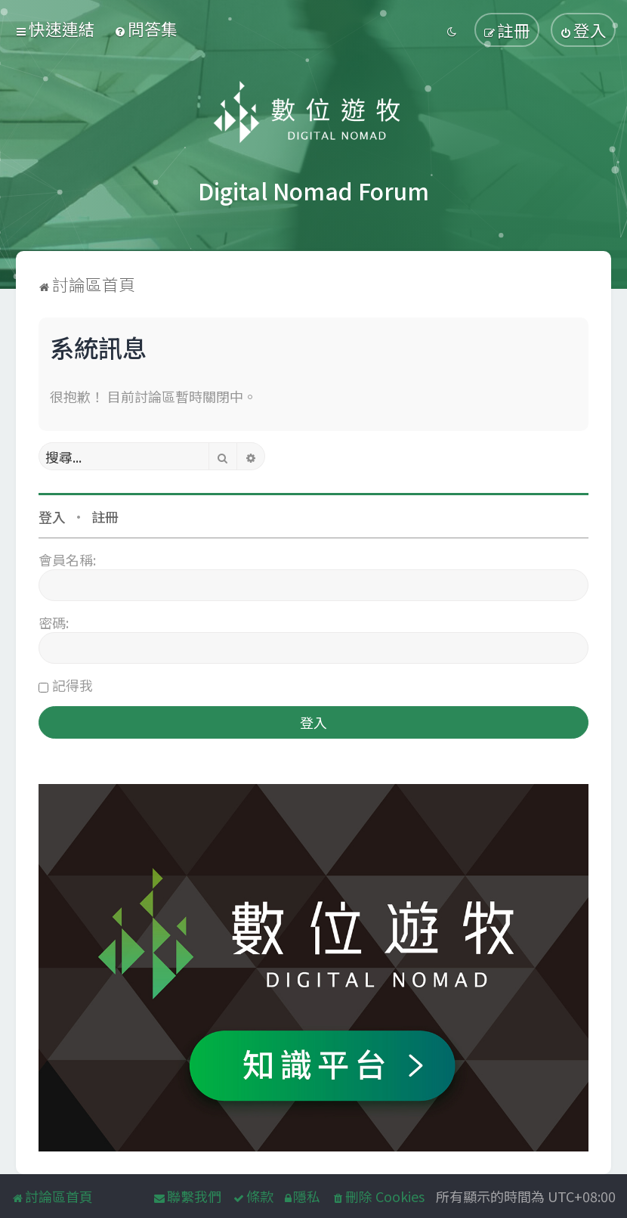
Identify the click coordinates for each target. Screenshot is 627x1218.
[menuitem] (145, 28)
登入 (52, 516)
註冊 (105, 516)
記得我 (72, 685)
